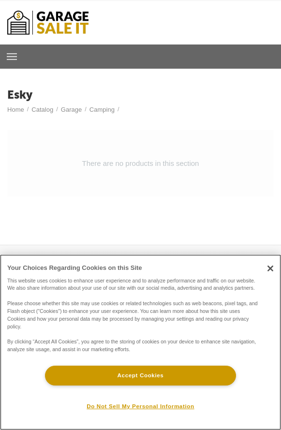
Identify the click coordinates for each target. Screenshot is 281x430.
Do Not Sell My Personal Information (140, 406)
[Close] (270, 268)
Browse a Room (12, 56)
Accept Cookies (141, 375)
